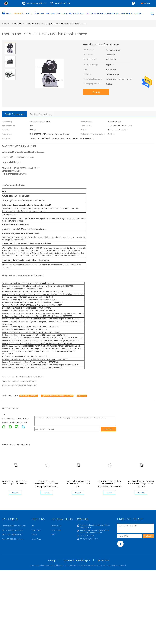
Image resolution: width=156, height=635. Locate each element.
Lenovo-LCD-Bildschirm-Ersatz (14, 526)
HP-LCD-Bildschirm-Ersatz (12, 534)
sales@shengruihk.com (36, 3)
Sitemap (52, 560)
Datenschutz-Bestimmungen (77, 560)
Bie (33, 526)
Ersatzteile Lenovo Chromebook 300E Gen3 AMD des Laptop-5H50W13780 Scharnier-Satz (46, 485)
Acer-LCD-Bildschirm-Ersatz (12, 539)
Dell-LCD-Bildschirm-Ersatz (12, 530)
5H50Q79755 (82, 396)
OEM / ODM (56, 530)
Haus (6, 13)
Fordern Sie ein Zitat (131, 13)
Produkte (18, 13)
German (146, 3)
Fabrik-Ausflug (53, 13)
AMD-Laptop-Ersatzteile (28, 396)
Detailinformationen (14, 114)
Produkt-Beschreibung (41, 114)
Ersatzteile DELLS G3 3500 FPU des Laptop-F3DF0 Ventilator (15, 482)
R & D (54, 534)
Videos (29, 13)
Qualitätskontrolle (73, 13)
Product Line (56, 526)
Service (34, 534)
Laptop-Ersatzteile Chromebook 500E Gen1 (57, 396)
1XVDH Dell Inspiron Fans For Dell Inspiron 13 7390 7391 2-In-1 (78, 484)
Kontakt (96, 92)
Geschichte (36, 530)
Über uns (39, 13)
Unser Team (36, 539)
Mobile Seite (103, 560)
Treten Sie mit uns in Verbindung (102, 13)
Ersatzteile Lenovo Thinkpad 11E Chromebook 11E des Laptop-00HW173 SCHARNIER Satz (109, 485)
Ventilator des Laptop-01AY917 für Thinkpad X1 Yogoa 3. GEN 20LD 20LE (141, 484)
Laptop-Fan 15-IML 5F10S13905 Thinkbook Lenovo (65, 23)
